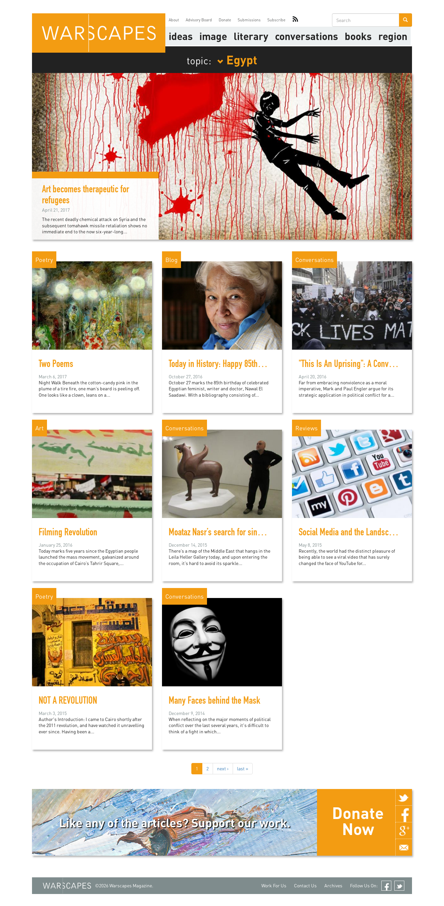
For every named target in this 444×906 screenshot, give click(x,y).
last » (242, 768)
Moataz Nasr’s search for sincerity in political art (244, 533)
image (213, 36)
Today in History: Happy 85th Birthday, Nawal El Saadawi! (258, 365)
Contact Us (305, 885)
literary (251, 36)
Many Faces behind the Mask (214, 702)
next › (223, 768)
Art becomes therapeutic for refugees (85, 195)
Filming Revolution (68, 533)
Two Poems (56, 365)
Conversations (306, 36)
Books (358, 36)
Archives (333, 885)
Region (392, 36)
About (174, 19)
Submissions (249, 19)
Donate (225, 19)
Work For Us (273, 885)
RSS (295, 20)
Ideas (181, 36)
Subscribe (276, 19)
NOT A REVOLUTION (68, 702)
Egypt (237, 59)
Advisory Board (199, 19)
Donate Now (358, 821)
